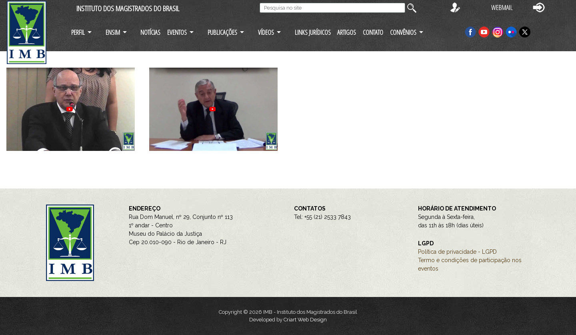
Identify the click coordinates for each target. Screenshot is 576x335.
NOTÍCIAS (150, 32)
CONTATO (373, 32)
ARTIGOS (346, 32)
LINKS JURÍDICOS (313, 32)
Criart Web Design (305, 320)
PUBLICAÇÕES (222, 32)
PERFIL (78, 32)
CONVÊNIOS (403, 32)
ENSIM (113, 32)
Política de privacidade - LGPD (457, 252)
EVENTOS (177, 32)
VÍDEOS (266, 32)
